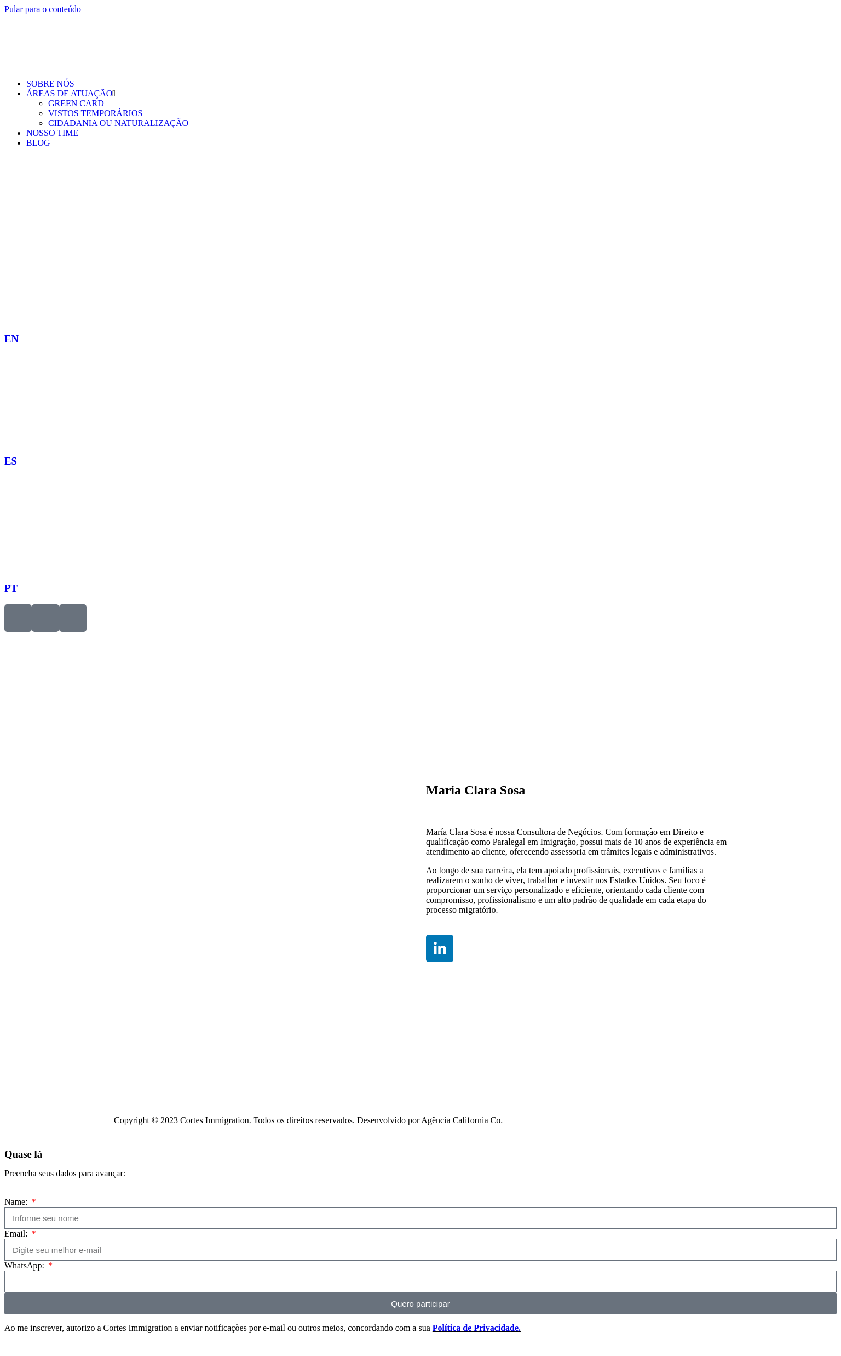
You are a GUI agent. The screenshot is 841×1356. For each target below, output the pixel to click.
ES (10, 461)
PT (11, 588)
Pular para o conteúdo (42, 9)
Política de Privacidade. (477, 1327)
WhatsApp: (25, 1265)
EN (11, 339)
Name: (17, 1201)
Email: (17, 1233)
